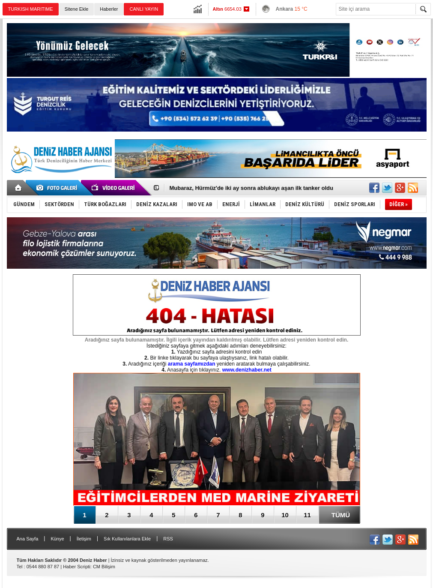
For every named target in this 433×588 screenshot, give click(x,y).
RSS (168, 538)
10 (285, 515)
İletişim (84, 538)
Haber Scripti (76, 566)
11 (307, 515)
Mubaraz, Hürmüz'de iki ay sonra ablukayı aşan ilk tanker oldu (251, 188)
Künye (57, 538)
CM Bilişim (104, 566)
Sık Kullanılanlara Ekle (127, 538)
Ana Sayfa (28, 538)
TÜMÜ (340, 515)
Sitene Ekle (77, 9)
